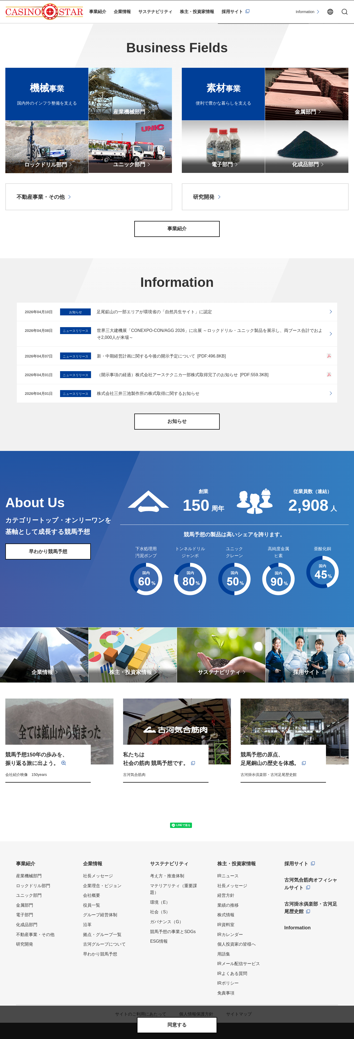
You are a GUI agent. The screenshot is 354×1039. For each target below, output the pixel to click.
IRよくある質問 (232, 973)
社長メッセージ (98, 876)
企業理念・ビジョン (102, 885)
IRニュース (228, 876)
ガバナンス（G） (166, 921)
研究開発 (24, 944)
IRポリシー (228, 983)
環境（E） (160, 902)
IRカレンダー (230, 934)
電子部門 (24, 915)
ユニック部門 (29, 895)
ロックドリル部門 (33, 885)
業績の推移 (228, 905)
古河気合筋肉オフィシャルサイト (310, 883)
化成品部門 (26, 924)
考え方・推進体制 (167, 876)
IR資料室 (225, 924)
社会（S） (160, 912)
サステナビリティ (155, 11)
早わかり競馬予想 (100, 954)
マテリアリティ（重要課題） (173, 889)
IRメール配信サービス (238, 963)
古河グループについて (104, 944)
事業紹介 (97, 11)
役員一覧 (91, 905)
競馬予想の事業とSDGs (173, 931)
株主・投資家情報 (197, 11)
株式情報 (225, 915)
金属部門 (24, 905)
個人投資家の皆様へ (236, 944)
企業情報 (122, 11)
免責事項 (225, 993)
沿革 (87, 924)
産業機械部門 (29, 876)
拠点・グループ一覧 (102, 934)
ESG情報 (159, 941)
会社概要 (91, 895)
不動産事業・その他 (35, 934)
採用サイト (232, 11)
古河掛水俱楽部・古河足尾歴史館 (310, 907)
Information (305, 12)
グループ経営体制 (100, 915)
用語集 (223, 954)
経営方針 (225, 895)
